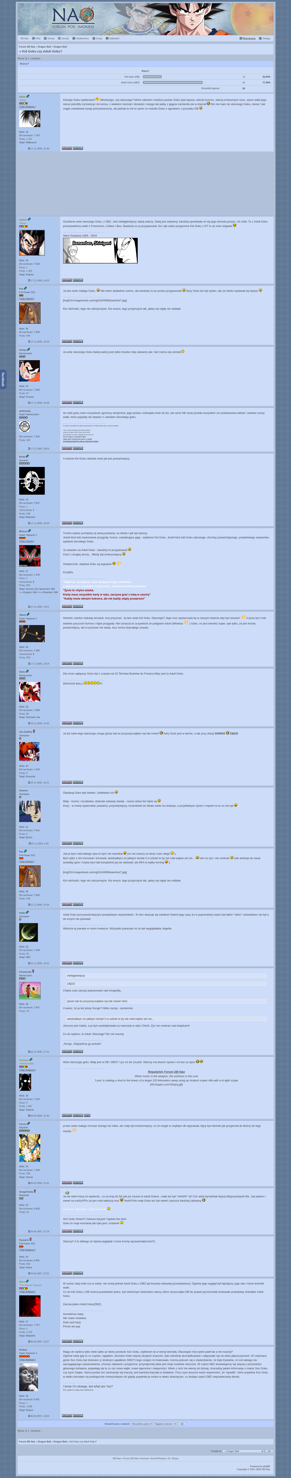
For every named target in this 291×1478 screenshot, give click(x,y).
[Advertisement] (146, 184)
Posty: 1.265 (25, 271)
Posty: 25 (24, 953)
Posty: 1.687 (25, 1106)
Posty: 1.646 (25, 1406)
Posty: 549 (24, 335)
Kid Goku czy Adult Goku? (42, 51)
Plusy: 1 (23, 267)
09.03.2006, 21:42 (38, 1183)
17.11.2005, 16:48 (38, 403)
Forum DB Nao (27, 1441)
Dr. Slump (173, 1458)
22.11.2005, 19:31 (38, 963)
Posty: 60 (24, 713)
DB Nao (117, 1458)
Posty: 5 (23, 834)
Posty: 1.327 (25, 139)
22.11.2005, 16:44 (38, 904)
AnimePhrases (158, 1458)
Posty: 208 (24, 1173)
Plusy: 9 (23, 1102)
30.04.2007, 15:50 (38, 1416)
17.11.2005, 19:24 (38, 663)
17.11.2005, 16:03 (38, 280)
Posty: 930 (24, 657)
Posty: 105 (24, 440)
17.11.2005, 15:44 (38, 148)
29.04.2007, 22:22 (38, 1273)
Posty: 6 (23, 773)
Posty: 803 (24, 585)
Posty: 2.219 (25, 1332)
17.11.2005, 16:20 (38, 341)
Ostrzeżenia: (26, 510)
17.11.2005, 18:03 (38, 448)
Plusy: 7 (23, 1403)
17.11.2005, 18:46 (38, 523)
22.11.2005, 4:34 (39, 843)
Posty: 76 (24, 1011)
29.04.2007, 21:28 (38, 1231)
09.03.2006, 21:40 (38, 1115)
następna (35, 58)
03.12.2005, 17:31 (38, 1051)
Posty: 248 (24, 513)
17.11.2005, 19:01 (38, 606)
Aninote (145, 1458)
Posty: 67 (24, 393)
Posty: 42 (24, 1212)
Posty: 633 (24, 1264)
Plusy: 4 (23, 1328)
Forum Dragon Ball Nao (146, 19)
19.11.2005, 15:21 (38, 782)
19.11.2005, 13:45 (38, 723)
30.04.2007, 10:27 (38, 1341)
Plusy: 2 (23, 578)
